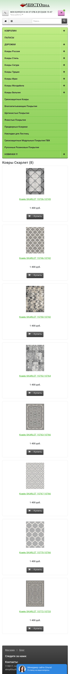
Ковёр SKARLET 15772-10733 (35, 611)
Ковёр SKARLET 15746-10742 (35, 258)
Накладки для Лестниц (17, 133)
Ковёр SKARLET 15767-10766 (35, 493)
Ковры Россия (12, 51)
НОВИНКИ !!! (11, 154)
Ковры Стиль (11, 58)
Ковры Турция (12, 72)
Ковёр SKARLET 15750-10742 (35, 317)
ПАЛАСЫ (9, 37)
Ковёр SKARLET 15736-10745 (35, 199)
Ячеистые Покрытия (15, 120)
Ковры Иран (11, 78)
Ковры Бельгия (13, 92)
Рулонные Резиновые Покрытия (22, 147)
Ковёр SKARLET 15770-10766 (35, 552)
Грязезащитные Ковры (17, 99)
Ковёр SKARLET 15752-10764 (35, 376)
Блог (22, 650)
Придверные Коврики (16, 127)
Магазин (10, 650)
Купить (35, 216)
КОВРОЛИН (11, 30)
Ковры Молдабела (14, 85)
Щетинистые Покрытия (17, 113)
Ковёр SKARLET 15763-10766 (35, 434)
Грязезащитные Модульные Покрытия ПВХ (27, 140)
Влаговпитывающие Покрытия (21, 106)
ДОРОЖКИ (10, 44)
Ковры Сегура (12, 65)
